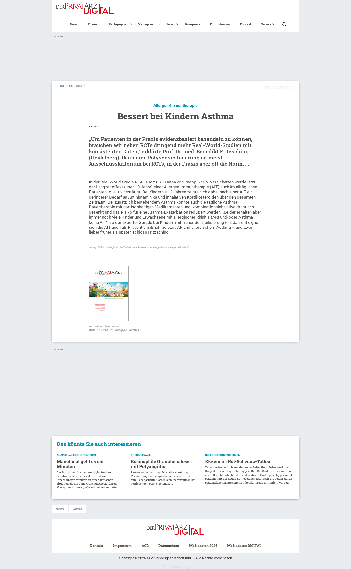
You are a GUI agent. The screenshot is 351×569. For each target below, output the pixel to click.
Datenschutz (168, 545)
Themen (93, 24)
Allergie (59, 509)
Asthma (77, 509)
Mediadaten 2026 (203, 545)
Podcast (245, 24)
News (74, 24)
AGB (145, 545)
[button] (118, 24)
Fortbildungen (220, 24)
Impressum (122, 545)
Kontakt (96, 545)
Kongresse (192, 24)
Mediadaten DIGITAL (244, 545)
